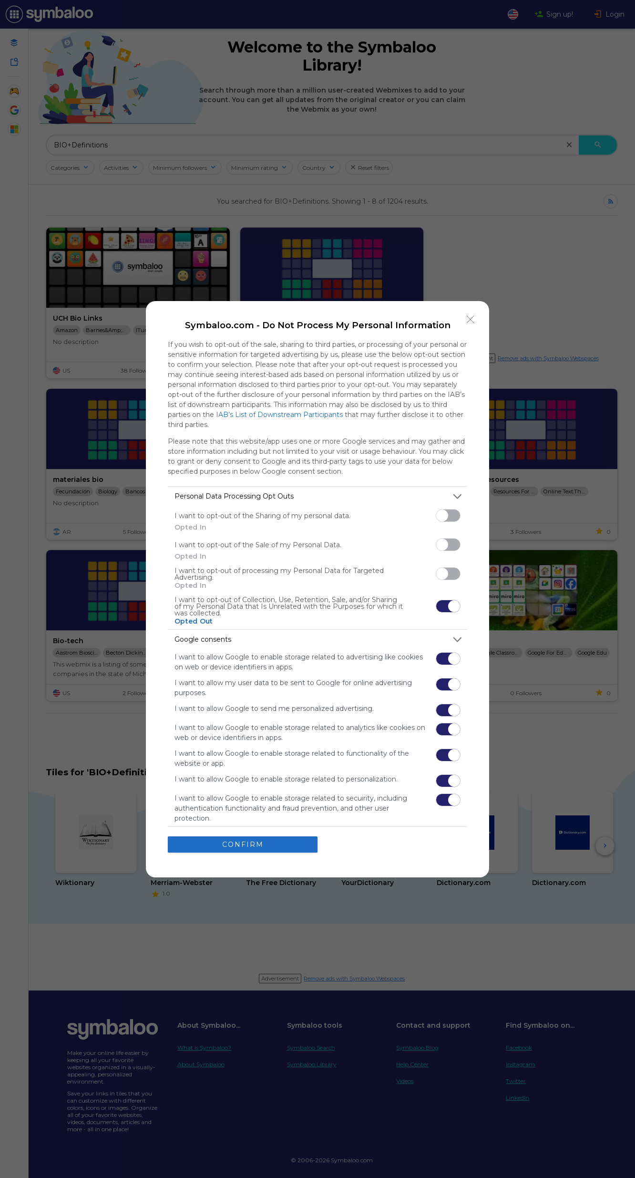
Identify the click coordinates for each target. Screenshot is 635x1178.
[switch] (448, 515)
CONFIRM (243, 844)
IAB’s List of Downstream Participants (279, 414)
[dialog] (317, 589)
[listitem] (317, 496)
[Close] (470, 320)
